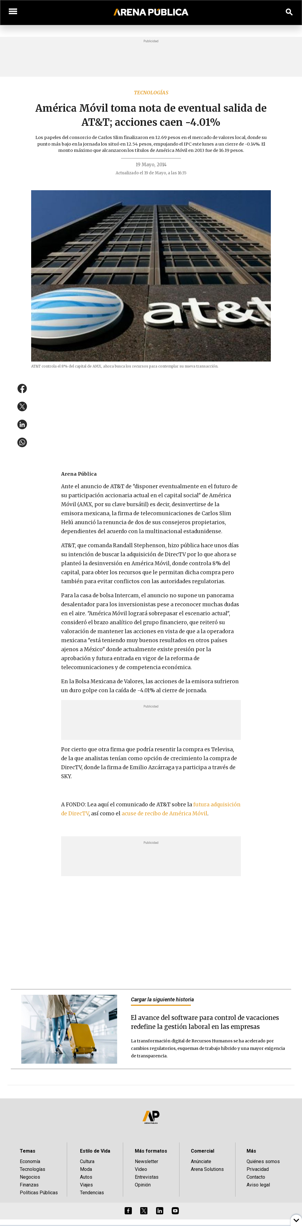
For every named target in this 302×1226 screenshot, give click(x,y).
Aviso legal (258, 1185)
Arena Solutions (207, 1169)
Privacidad (258, 1169)
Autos (86, 1177)
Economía (30, 1161)
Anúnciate (201, 1161)
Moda (86, 1169)
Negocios (30, 1177)
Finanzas (29, 1185)
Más (251, 1151)
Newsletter (146, 1161)
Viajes (86, 1185)
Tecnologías (151, 93)
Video (141, 1169)
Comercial (202, 1151)
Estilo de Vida (95, 1151)
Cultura (87, 1161)
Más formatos (151, 1151)
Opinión (143, 1185)
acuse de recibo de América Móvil (164, 813)
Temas (27, 1151)
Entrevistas (146, 1177)
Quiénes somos (263, 1161)
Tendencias (92, 1192)
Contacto (256, 1177)
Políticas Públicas (39, 1192)
